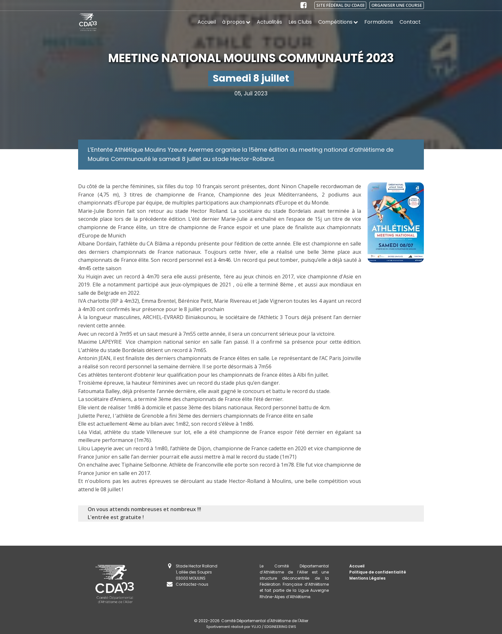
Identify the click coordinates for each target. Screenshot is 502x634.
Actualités (269, 22)
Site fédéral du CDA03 (340, 5)
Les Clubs (300, 22)
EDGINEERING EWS (280, 626)
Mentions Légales (367, 578)
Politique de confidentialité (377, 572)
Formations (378, 22)
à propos (236, 22)
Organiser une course (396, 5)
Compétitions (338, 22)
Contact (410, 22)
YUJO (256, 626)
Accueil (207, 22)
